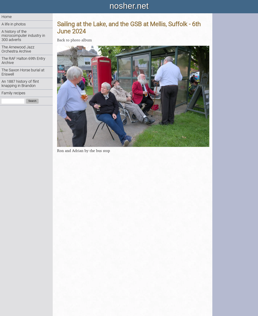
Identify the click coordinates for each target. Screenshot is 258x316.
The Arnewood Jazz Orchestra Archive (18, 49)
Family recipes (13, 93)
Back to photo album (74, 40)
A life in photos (14, 24)
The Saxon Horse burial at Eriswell (23, 72)
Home (7, 17)
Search (32, 100)
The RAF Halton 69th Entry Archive (23, 60)
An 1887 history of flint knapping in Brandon (20, 83)
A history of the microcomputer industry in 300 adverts (23, 35)
